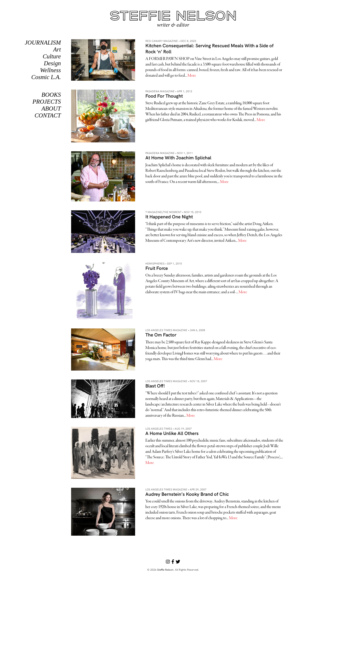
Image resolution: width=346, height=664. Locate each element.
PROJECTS (47, 101)
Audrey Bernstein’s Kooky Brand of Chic (187, 494)
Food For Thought (164, 96)
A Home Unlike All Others (172, 433)
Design (52, 63)
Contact (48, 115)
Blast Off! (155, 386)
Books (51, 94)
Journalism (43, 42)
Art (57, 49)
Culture (52, 56)
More (191, 75)
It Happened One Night (169, 216)
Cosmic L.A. (46, 77)
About (51, 108)
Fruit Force (156, 268)
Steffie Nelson (165, 569)
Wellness (50, 70)
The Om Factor (160, 335)
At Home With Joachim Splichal (178, 157)
